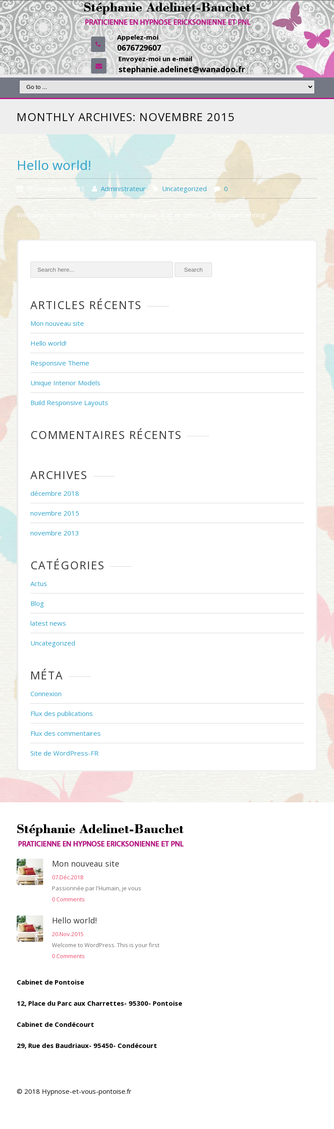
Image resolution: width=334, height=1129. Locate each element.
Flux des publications (61, 713)
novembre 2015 (54, 513)
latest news (48, 623)
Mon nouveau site (57, 323)
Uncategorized (184, 188)
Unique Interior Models (65, 382)
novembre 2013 (54, 532)
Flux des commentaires (65, 733)
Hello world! (54, 165)
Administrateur (123, 188)
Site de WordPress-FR (64, 753)
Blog (37, 603)
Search (193, 269)
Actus (38, 583)
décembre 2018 (54, 493)
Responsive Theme (59, 362)
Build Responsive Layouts (69, 402)
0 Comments (68, 899)
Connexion (46, 693)
